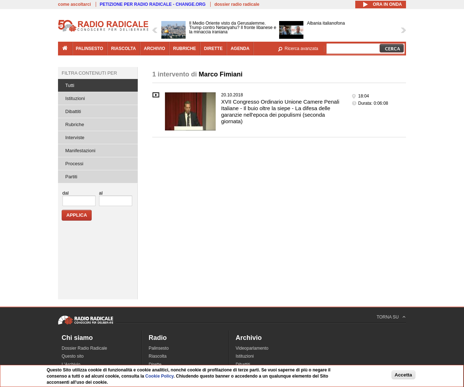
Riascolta (157, 356)
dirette (213, 48)
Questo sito (73, 356)
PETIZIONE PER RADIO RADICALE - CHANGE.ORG (153, 4)
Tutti (69, 85)
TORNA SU (388, 317)
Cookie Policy (159, 376)
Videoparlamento (252, 348)
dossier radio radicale (236, 4)
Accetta (403, 375)
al (101, 193)
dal (65, 193)
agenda (240, 48)
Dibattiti (73, 111)
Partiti (71, 176)
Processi (74, 163)
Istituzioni (75, 98)
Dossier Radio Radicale (84, 348)
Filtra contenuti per (89, 73)
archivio (154, 48)
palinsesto (89, 48)
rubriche (184, 48)
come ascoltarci (74, 4)
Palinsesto (159, 348)
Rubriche (74, 124)
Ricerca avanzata (301, 48)
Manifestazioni (80, 150)
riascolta (123, 48)
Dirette (155, 364)
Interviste (74, 137)
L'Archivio (71, 364)
